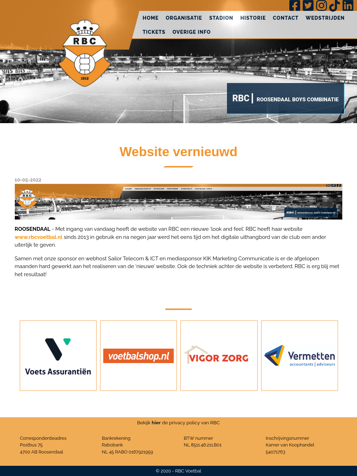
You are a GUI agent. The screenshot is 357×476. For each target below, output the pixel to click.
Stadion (221, 18)
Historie (253, 18)
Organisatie (184, 18)
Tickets (154, 32)
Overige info (191, 32)
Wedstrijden (325, 18)
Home (151, 18)
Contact (285, 18)
